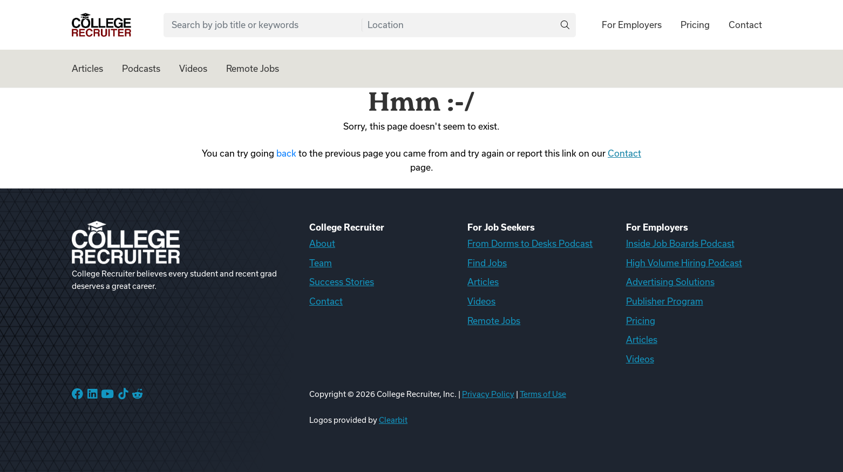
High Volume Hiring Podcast (684, 263)
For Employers (632, 25)
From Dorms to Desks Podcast (530, 243)
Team (320, 263)
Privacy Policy (488, 394)
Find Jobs (487, 263)
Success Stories (341, 282)
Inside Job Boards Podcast (680, 243)
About (322, 243)
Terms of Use (543, 394)
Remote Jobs (252, 68)
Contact (745, 25)
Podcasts (141, 68)
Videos (193, 68)
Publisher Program (664, 301)
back (286, 153)
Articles (87, 68)
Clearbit (393, 420)
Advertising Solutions (670, 282)
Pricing (695, 25)
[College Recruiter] (101, 25)
